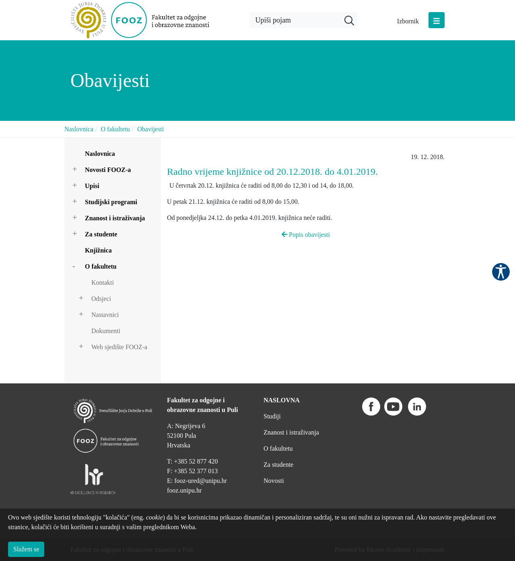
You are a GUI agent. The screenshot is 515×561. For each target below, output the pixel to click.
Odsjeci (101, 298)
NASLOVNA (282, 400)
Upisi (92, 185)
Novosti (274, 480)
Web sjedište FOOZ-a (119, 347)
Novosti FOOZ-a (108, 169)
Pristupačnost (501, 272)
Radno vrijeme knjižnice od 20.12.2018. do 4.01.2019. (272, 171)
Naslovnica (78, 129)
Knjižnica (98, 250)
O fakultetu (115, 129)
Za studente (101, 234)
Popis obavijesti (306, 234)
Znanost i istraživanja (115, 218)
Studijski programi (111, 202)
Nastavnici (105, 314)
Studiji (272, 416)
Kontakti (102, 282)
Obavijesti (150, 129)
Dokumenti (105, 330)
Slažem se (26, 549)
